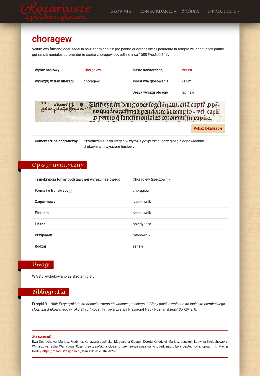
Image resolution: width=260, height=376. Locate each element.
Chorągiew (92, 70)
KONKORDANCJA (158, 11)
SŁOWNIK (121, 11)
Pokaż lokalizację (208, 128)
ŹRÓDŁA (190, 11)
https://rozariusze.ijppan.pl (61, 351)
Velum (187, 70)
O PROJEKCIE (222, 11)
